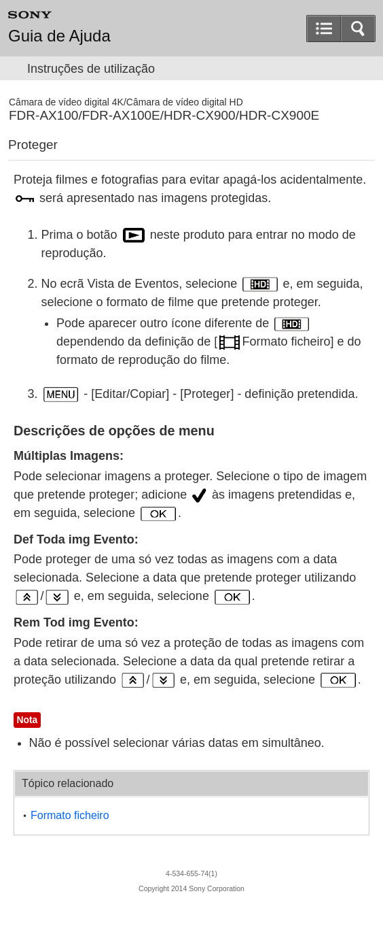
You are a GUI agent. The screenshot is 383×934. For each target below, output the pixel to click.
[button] (358, 28)
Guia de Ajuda (59, 36)
